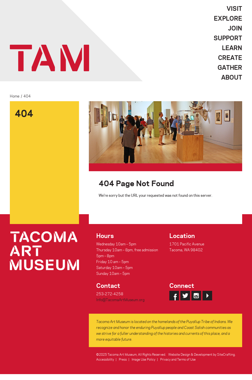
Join (235, 28)
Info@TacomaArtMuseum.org (120, 299)
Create (230, 57)
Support (228, 38)
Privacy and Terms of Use (178, 359)
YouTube (207, 295)
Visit (234, 8)
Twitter (185, 295)
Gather (230, 67)
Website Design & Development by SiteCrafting (201, 354)
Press (123, 359)
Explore (228, 18)
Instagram (196, 295)
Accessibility (105, 359)
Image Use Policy (143, 359)
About (231, 77)
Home (14, 96)
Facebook (174, 295)
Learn (232, 48)
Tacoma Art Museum (49, 58)
